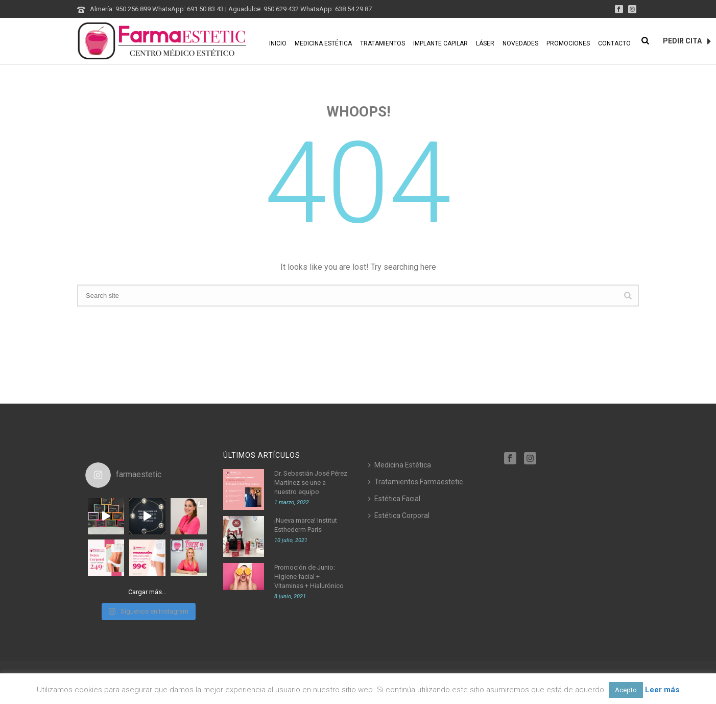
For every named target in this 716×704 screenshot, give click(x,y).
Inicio (278, 43)
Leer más (662, 689)
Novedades (520, 43)
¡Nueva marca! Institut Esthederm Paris (305, 525)
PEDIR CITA (687, 41)
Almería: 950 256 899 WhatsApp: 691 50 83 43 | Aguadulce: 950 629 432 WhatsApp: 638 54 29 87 (231, 9)
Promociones (568, 43)
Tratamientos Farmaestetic (415, 482)
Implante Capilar (440, 43)
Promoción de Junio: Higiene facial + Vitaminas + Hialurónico (309, 577)
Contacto (614, 43)
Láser (485, 43)
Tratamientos (382, 43)
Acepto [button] (626, 690)
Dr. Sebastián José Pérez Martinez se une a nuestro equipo (310, 483)
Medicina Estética (323, 43)
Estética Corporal (398, 515)
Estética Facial (394, 499)
